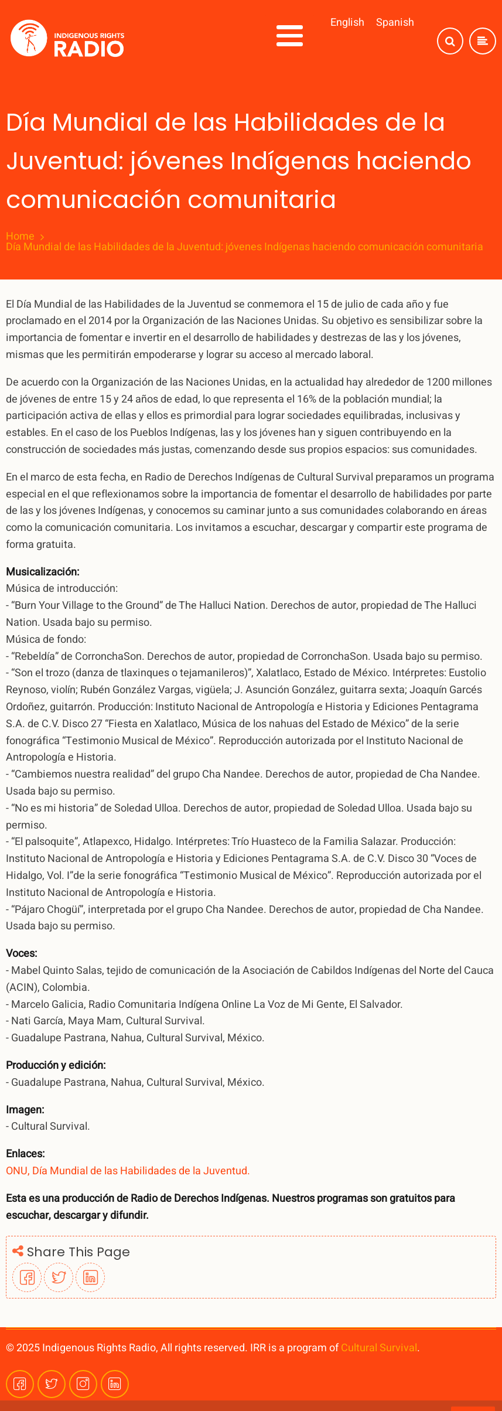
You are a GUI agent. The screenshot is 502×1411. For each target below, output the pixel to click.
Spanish (395, 22)
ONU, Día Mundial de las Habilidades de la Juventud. (128, 1171)
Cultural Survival (379, 1348)
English (347, 22)
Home (20, 236)
